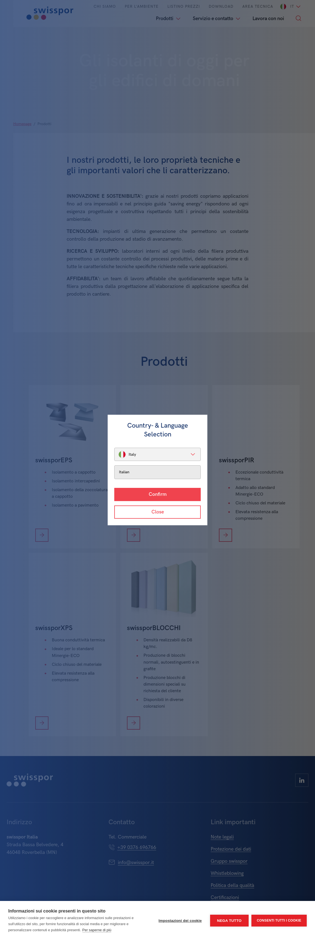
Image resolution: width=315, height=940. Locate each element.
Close (157, 512)
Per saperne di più (97, 930)
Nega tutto (229, 921)
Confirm (158, 494)
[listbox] (157, 454)
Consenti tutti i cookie (279, 920)
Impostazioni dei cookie (180, 921)
